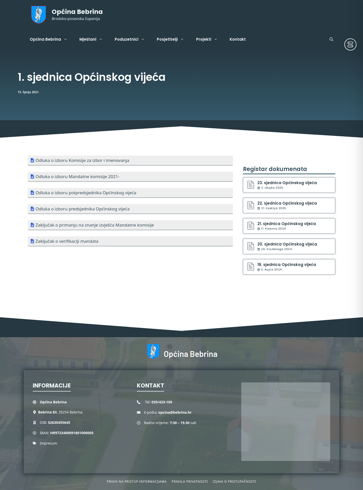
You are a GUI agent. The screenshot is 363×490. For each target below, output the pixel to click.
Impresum (48, 443)
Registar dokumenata (275, 169)
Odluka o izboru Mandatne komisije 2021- (77, 176)
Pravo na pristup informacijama (137, 481)
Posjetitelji (173, 39)
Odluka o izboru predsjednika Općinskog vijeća (83, 209)
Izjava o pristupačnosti (234, 481)
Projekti (210, 39)
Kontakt (238, 39)
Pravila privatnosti (190, 481)
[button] (331, 39)
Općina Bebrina (77, 11)
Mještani (94, 39)
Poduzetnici (133, 39)
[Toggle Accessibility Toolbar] (350, 44)
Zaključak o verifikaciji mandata (67, 241)
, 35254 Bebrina (60, 412)
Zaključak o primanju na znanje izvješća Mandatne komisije (95, 225)
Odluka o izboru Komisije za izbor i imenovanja (82, 160)
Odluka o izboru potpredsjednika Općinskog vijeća (86, 192)
